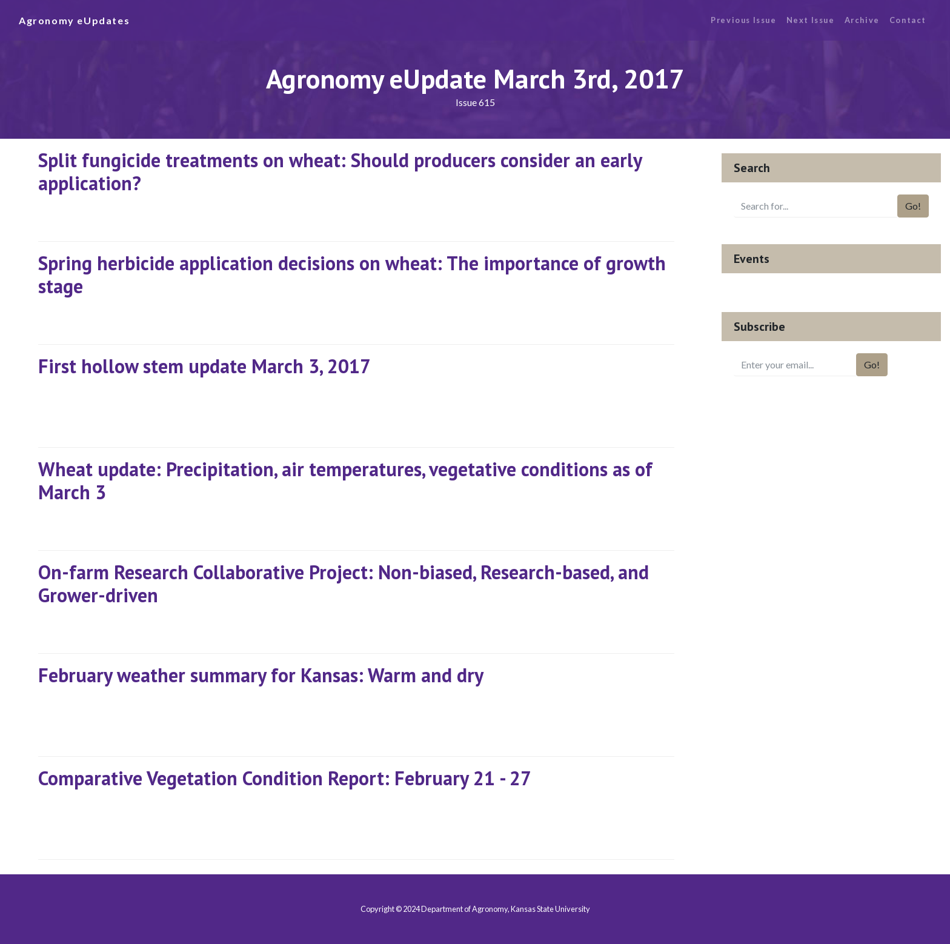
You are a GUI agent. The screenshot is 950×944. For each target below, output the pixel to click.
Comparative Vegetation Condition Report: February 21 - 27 (284, 778)
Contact (907, 20)
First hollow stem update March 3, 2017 (204, 366)
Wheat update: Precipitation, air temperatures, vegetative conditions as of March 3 (345, 480)
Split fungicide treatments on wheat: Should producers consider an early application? (340, 171)
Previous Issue (743, 20)
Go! (913, 205)
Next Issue (810, 20)
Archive (862, 20)
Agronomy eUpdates (74, 20)
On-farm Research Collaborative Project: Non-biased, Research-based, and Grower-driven (343, 583)
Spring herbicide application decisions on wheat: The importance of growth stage (352, 274)
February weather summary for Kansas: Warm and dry (260, 675)
